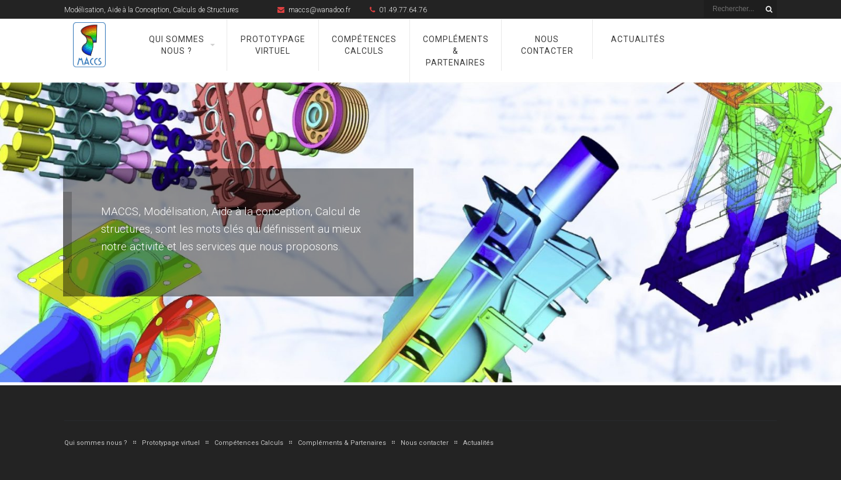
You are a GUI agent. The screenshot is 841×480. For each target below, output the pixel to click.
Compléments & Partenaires (456, 50)
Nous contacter (547, 45)
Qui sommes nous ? (176, 45)
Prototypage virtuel (273, 45)
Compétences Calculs (364, 45)
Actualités (638, 39)
